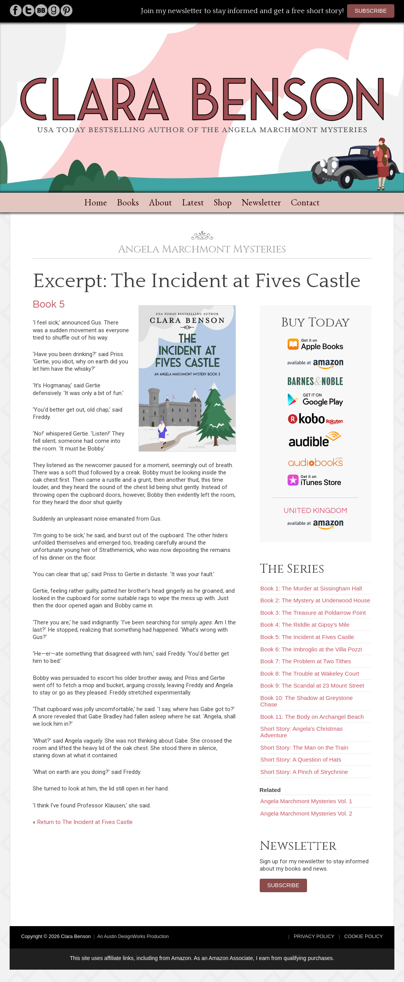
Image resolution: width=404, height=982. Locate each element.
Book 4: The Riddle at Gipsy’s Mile (305, 624)
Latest (193, 202)
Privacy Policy (314, 936)
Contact (305, 202)
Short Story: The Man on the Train (304, 747)
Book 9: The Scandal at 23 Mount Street (312, 685)
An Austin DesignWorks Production (133, 936)
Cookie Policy (363, 936)
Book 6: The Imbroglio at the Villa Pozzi (311, 649)
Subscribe (371, 11)
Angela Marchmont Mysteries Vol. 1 (306, 801)
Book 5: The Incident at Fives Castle (307, 637)
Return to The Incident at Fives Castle (85, 822)
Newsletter (261, 202)
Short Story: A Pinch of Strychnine (304, 771)
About (160, 202)
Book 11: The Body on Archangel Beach (312, 716)
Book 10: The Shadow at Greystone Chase (306, 701)
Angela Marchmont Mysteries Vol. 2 (306, 813)
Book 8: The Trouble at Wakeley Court (309, 673)
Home (95, 202)
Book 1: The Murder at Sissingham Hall (311, 588)
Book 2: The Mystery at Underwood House (315, 600)
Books (128, 202)
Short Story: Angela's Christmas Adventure (301, 731)
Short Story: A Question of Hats (300, 759)
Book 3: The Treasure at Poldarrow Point (313, 612)
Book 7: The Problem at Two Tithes (305, 661)
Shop (223, 202)
